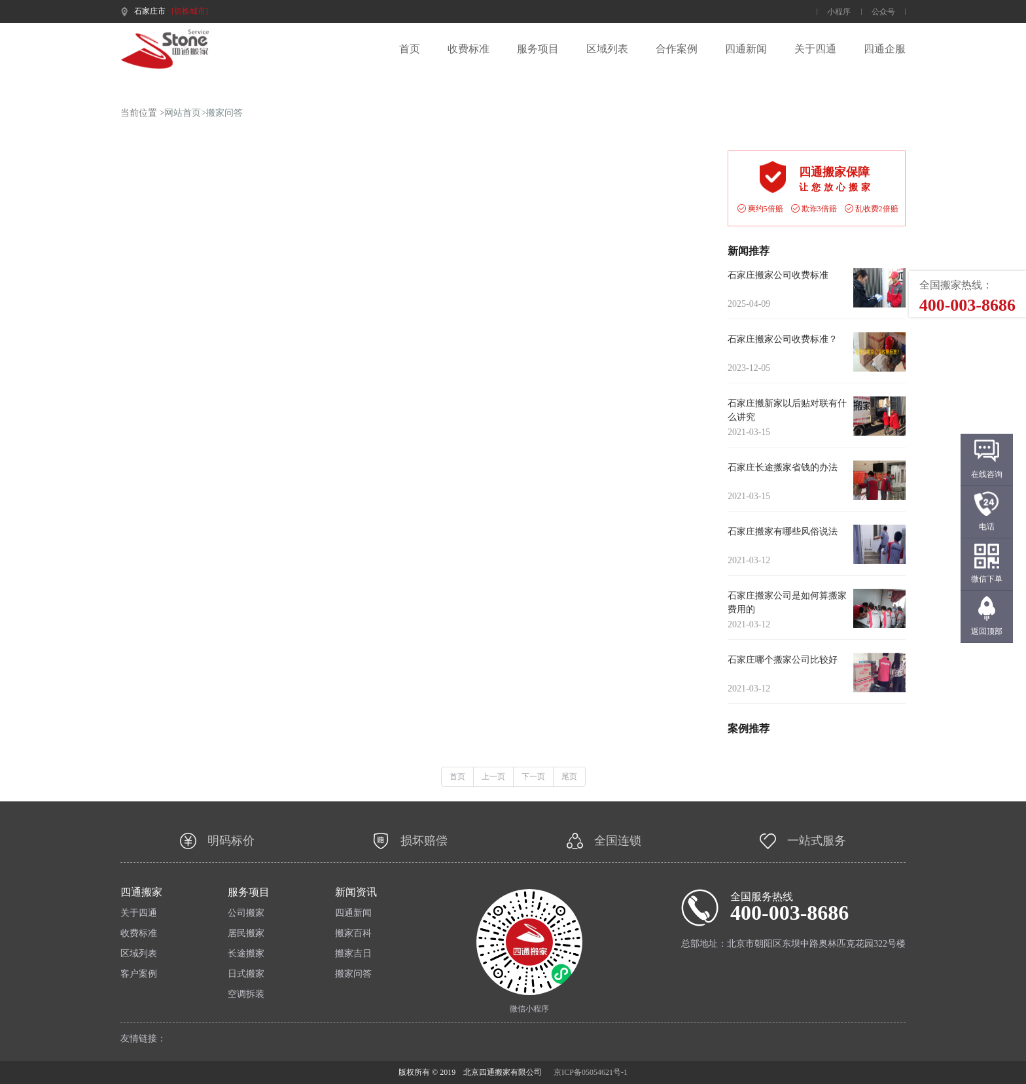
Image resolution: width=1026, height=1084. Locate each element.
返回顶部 (986, 631)
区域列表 (607, 49)
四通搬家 (141, 892)
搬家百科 (353, 933)
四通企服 (885, 49)
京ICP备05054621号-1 (591, 1072)
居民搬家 (246, 933)
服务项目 (538, 49)
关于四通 (815, 49)
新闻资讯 (356, 892)
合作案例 (677, 49)
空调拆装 (246, 994)
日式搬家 (246, 974)
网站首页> (185, 113)
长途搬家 (246, 953)
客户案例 (138, 974)
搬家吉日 (353, 953)
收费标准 (468, 49)
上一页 (493, 776)
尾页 (569, 776)
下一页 (533, 776)
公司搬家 (246, 913)
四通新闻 (746, 49)
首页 (409, 49)
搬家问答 (224, 113)
